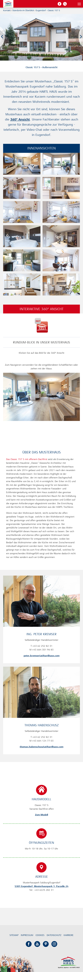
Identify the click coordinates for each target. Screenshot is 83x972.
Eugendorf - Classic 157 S (48, 10)
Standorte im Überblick (23, 10)
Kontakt (7, 10)
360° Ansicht (20, 119)
